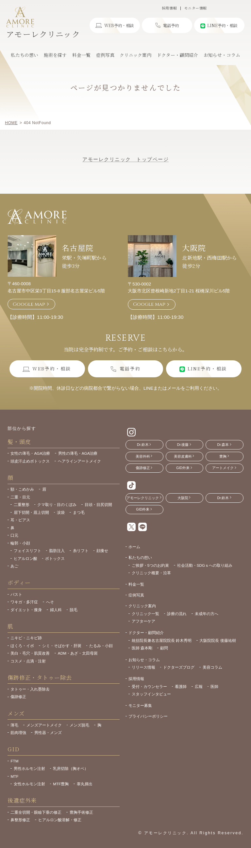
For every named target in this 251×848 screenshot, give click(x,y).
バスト (16, 594)
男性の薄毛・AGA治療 (78, 453)
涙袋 (61, 512)
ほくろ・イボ (22, 646)
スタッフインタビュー (151, 694)
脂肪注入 (57, 550)
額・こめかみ (22, 489)
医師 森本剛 (142, 648)
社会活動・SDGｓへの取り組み (204, 565)
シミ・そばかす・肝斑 (61, 646)
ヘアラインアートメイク (79, 461)
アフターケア (143, 621)
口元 (14, 535)
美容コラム (212, 667)
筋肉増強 (18, 732)
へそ (50, 602)
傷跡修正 (18, 696)
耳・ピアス (20, 520)
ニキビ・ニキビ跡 (26, 638)
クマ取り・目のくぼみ (56, 504)
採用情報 (169, 8)
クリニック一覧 (145, 614)
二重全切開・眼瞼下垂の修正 (35, 812)
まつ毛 (79, 512)
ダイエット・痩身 (26, 610)
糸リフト (81, 550)
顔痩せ (102, 550)
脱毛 (73, 610)
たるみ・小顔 (101, 646)
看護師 (181, 686)
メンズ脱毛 (79, 725)
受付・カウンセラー (149, 686)
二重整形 (21, 504)
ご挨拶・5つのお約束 (150, 565)
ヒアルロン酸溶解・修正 (59, 820)
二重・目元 (20, 497)
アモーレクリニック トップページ (125, 159)
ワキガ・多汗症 (24, 602)
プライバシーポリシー (148, 716)
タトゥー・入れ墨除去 (30, 689)
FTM (14, 761)
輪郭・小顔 (20, 543)
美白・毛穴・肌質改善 (30, 653)
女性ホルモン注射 (29, 784)
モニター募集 (140, 705)
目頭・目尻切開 (98, 504)
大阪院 (194, 247)
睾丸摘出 (84, 784)
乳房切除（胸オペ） (70, 768)
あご (14, 566)
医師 (214, 686)
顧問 (164, 648)
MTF (14, 776)
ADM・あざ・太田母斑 (78, 653)
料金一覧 (136, 584)
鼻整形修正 (20, 820)
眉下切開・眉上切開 (31, 512)
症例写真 (136, 595)
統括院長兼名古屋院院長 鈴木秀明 (162, 640)
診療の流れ (177, 614)
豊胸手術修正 (81, 812)
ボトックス (55, 558)
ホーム (134, 547)
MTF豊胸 (61, 784)
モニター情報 (195, 8)
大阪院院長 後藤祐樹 (217, 640)
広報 (199, 686)
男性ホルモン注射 (29, 768)
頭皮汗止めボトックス (30, 461)
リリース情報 (143, 667)
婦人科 (56, 610)
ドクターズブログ (178, 667)
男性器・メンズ (48, 732)
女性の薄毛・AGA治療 (30, 453)
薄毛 (14, 725)
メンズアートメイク (44, 725)
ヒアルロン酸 (25, 558)
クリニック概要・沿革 (151, 573)
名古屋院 (77, 247)
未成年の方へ (206, 614)
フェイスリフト (27, 550)
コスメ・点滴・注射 (28, 661)
